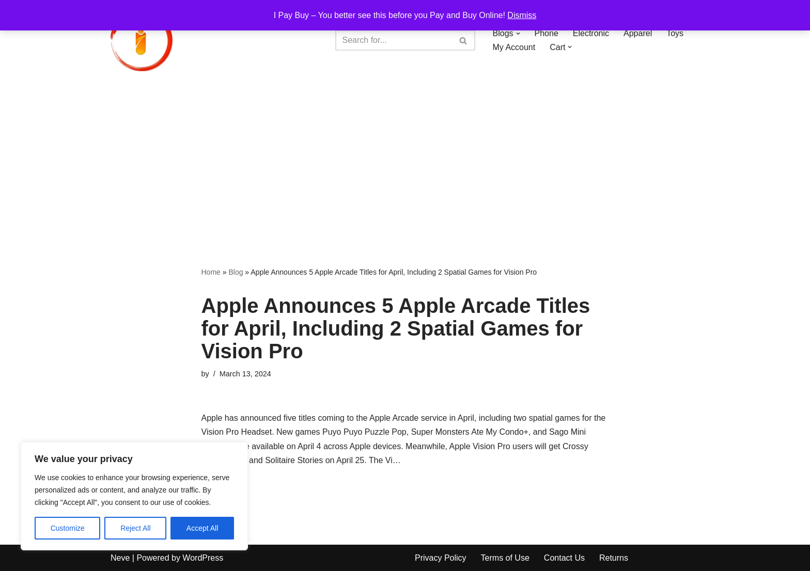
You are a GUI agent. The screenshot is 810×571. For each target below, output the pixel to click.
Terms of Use (505, 557)
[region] (134, 496)
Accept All (202, 528)
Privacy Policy (440, 557)
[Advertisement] (405, 158)
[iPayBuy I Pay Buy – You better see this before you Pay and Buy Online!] (142, 40)
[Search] (393, 40)
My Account (514, 47)
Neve (120, 557)
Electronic (591, 33)
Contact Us (564, 557)
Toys (674, 33)
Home (211, 272)
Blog (235, 272)
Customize (68, 528)
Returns (613, 557)
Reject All (135, 528)
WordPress (202, 557)
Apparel (638, 33)
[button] (518, 33)
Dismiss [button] (521, 15)
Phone (546, 33)
